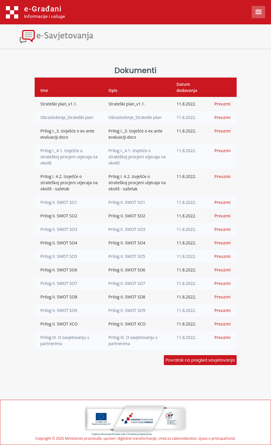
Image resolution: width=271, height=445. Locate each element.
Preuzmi (222, 104)
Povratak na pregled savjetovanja (200, 360)
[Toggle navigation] (51, 36)
